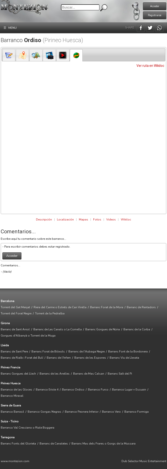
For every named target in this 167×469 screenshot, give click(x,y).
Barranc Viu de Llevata (124, 358)
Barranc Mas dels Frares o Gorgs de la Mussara (103, 443)
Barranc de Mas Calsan (88, 374)
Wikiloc (126, 219)
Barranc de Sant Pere (14, 351)
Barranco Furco (98, 389)
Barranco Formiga (136, 412)
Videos (111, 219)
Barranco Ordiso (73, 389)
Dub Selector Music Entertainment (143, 461)
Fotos (97, 219)
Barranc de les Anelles (55, 374)
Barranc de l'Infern (59, 358)
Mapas (83, 219)
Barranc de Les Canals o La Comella (57, 329)
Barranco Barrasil (12, 412)
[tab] (9, 55)
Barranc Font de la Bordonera (128, 351)
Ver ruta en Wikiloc (150, 66)
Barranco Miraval (12, 396)
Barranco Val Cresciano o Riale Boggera (27, 428)
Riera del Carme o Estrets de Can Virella (60, 307)
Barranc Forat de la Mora (106, 307)
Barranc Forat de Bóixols (48, 351)
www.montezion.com (15, 461)
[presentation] (9, 55)
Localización (65, 219)
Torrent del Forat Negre (16, 313)
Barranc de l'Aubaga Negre (86, 351)
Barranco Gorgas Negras (44, 412)
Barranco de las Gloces (16, 389)
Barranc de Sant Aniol (15, 329)
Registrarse (154, 15)
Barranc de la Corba (136, 329)
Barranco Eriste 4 (47, 389)
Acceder (154, 6)
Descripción (44, 219)
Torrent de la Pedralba (50, 313)
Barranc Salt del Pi (120, 374)
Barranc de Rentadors (141, 307)
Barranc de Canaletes (54, 443)
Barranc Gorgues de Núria (102, 329)
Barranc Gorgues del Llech (18, 374)
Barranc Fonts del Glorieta (18, 443)
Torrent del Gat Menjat (15, 307)
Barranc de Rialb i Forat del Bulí (22, 358)
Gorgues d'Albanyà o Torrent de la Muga (28, 335)
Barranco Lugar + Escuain (129, 389)
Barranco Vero (111, 412)
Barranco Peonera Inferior (81, 412)
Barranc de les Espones (90, 358)
